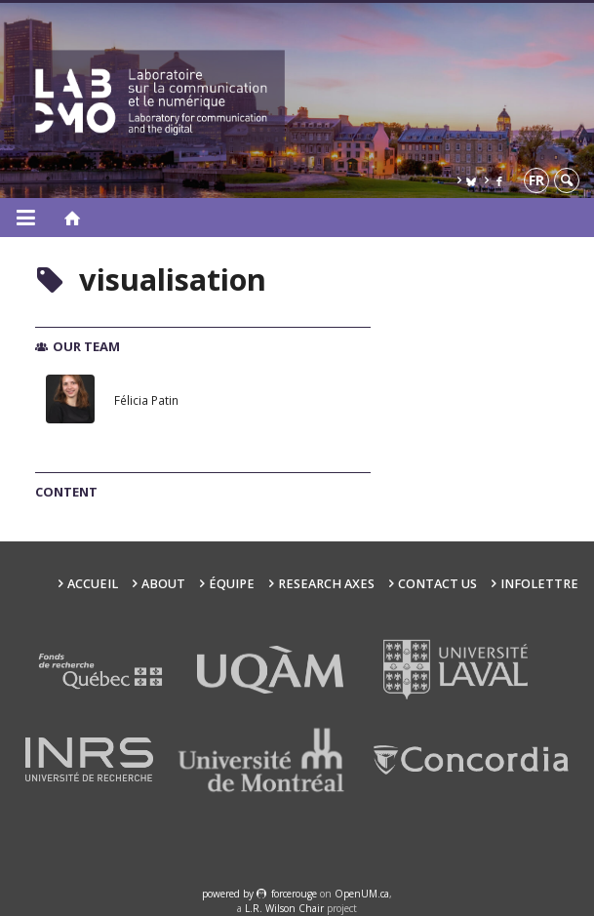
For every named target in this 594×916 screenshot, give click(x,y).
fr (536, 180)
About (163, 584)
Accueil (92, 584)
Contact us (437, 584)
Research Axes (326, 584)
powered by (229, 893)
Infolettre (539, 584)
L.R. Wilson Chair (284, 908)
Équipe (232, 584)
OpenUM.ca (362, 893)
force (294, 893)
